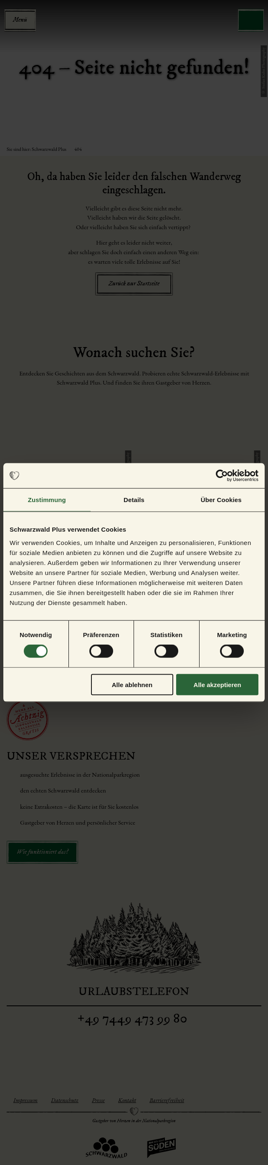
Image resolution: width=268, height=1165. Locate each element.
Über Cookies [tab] (221, 499)
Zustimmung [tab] (47, 499)
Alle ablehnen (132, 684)
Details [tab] (134, 499)
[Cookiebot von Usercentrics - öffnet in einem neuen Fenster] (221, 476)
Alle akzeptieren (217, 684)
